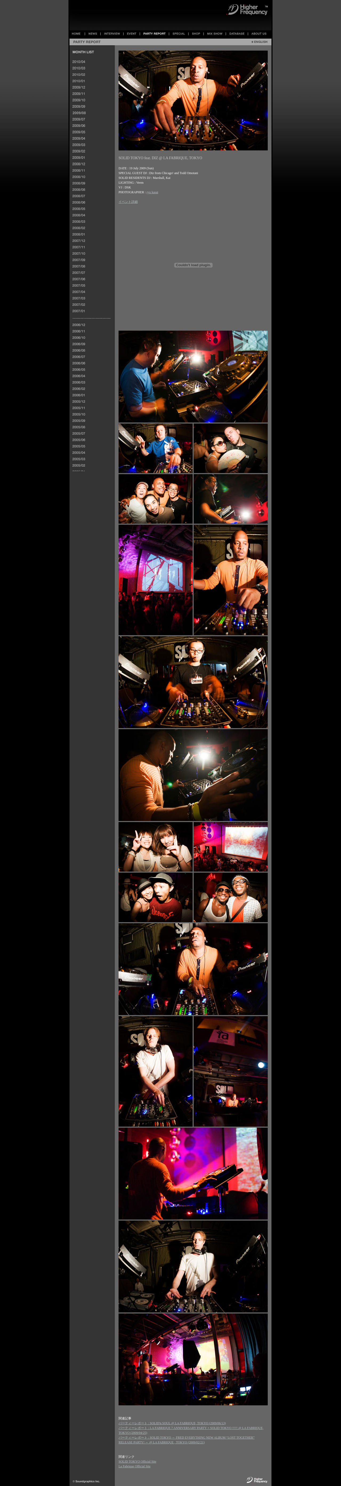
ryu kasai (152, 192)
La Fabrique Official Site (135, 1466)
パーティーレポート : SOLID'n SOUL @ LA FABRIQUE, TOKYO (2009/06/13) (172, 1423)
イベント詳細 (128, 202)
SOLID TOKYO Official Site (137, 1461)
